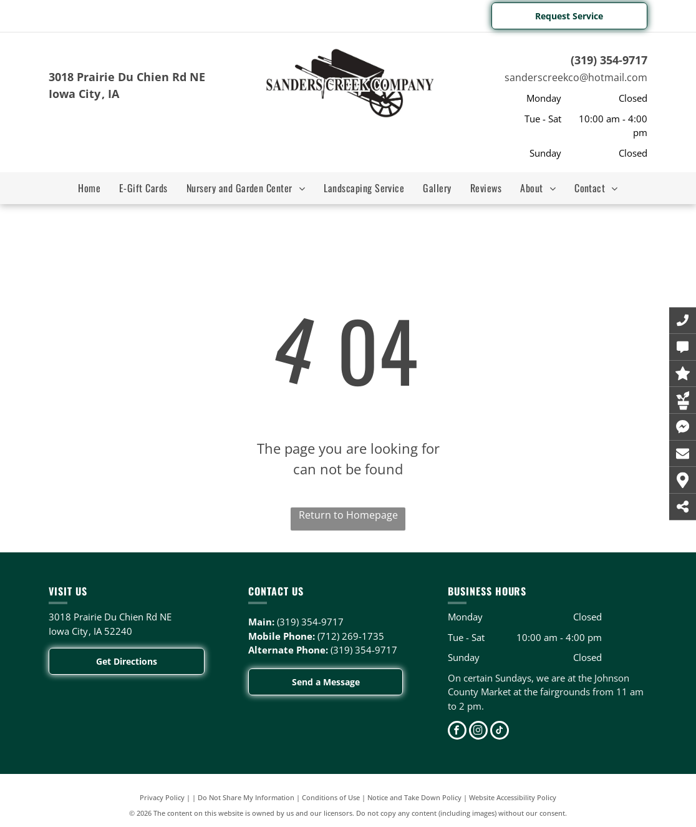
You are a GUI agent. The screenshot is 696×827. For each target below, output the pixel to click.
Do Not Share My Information (246, 797)
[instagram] (478, 732)
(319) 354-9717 (609, 59)
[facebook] (457, 732)
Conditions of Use (331, 797)
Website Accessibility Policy (512, 797)
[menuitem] (89, 187)
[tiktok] (499, 732)
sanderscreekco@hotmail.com (576, 77)
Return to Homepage (348, 515)
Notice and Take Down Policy (414, 797)
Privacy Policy (162, 797)
